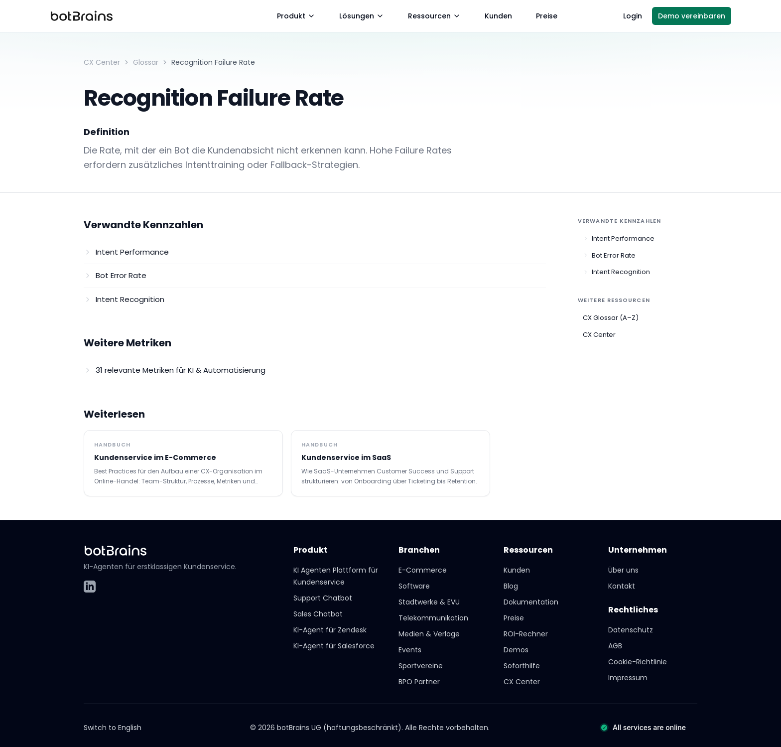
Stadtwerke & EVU (429, 602)
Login (632, 16)
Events (409, 650)
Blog (511, 586)
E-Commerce (422, 570)
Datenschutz (630, 630)
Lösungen (361, 16)
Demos (516, 650)
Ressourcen (434, 16)
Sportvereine (420, 666)
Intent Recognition (616, 272)
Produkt (296, 16)
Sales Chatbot (318, 614)
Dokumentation (531, 602)
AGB (615, 646)
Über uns (623, 570)
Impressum (628, 678)
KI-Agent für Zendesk (330, 630)
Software (414, 586)
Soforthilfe (522, 666)
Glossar (145, 62)
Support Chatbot (322, 598)
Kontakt (621, 586)
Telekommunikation (433, 618)
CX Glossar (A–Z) (611, 317)
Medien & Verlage (429, 634)
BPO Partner (419, 682)
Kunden (498, 16)
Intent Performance (618, 238)
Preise (546, 16)
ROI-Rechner (526, 634)
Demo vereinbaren (691, 16)
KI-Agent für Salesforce (334, 646)
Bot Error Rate (609, 255)
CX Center (102, 62)
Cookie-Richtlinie (637, 662)
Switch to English (112, 728)
